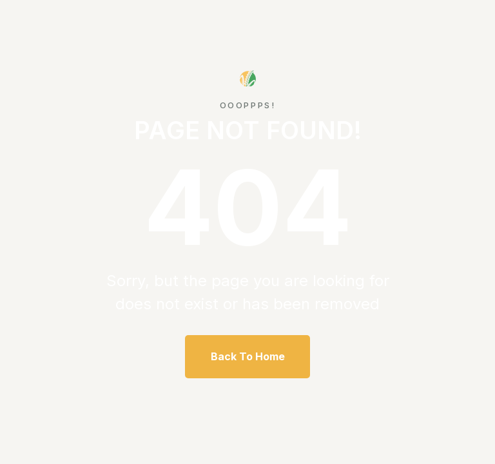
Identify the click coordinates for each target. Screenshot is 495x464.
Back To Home (248, 356)
